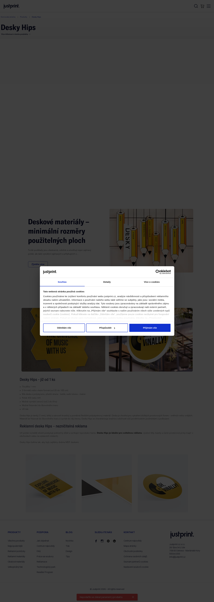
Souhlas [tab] (62, 281)
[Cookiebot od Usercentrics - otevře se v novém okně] (158, 272)
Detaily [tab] (107, 281)
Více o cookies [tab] (152, 281)
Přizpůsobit (107, 328)
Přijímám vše (150, 328)
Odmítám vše (64, 328)
